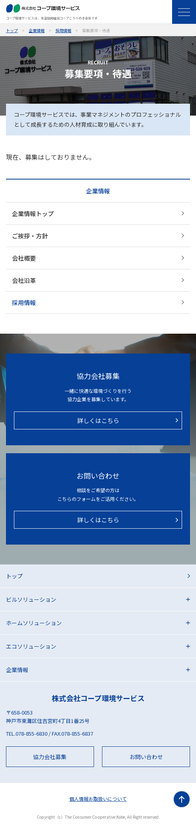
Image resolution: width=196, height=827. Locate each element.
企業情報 (37, 30)
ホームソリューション (34, 623)
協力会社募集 (50, 757)
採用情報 (63, 30)
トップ (12, 30)
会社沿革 (24, 280)
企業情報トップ (33, 213)
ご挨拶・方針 (30, 236)
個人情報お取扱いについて (98, 798)
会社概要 (24, 258)
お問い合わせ (146, 757)
